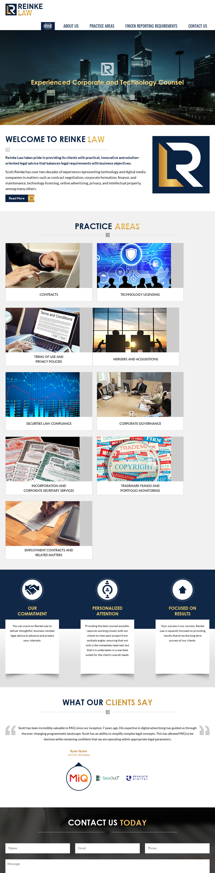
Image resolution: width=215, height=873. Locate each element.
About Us (70, 26)
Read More (21, 198)
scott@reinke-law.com (70, 825)
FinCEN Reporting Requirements (151, 26)
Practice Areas (102, 26)
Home (48, 26)
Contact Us (197, 26)
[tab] (78, 646)
